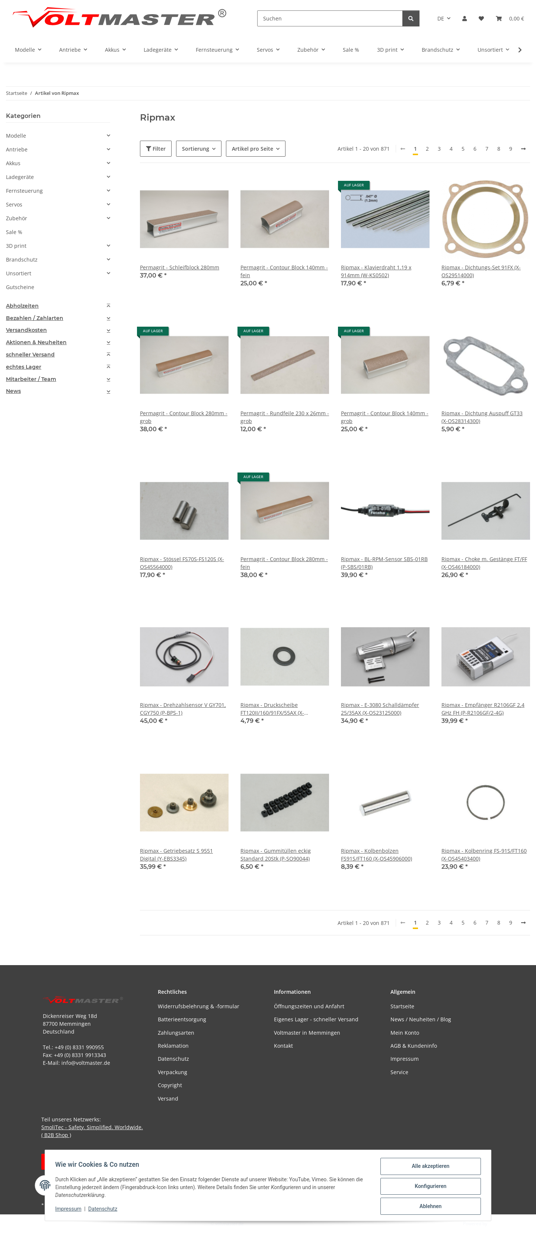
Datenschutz (104, 1210)
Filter (156, 148)
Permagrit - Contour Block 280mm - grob (183, 417)
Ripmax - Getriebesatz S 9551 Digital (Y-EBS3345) (176, 854)
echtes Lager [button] (23, 367)
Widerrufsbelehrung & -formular (198, 1006)
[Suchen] (330, 18)
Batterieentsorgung (182, 1019)
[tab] (58, 306)
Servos (14, 204)
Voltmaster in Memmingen (307, 1032)
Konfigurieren (428, 1187)
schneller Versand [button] (30, 355)
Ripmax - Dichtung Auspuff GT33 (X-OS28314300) (482, 417)
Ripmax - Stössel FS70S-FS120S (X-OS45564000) (182, 562)
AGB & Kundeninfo (413, 1045)
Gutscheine (20, 287)
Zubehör (16, 218)
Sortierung (195, 148)
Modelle (16, 135)
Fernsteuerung (24, 190)
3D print (16, 245)
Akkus (13, 163)
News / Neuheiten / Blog (420, 1019)
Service (399, 1072)
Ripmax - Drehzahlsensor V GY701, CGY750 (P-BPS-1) (183, 708)
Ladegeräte (20, 176)
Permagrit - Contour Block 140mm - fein (284, 271)
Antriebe (17, 149)
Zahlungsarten (176, 1032)
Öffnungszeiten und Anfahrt (309, 1006)
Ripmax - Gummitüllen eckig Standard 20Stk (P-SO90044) (275, 854)
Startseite (402, 1006)
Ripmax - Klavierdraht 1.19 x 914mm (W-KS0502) (376, 271)
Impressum (70, 1210)
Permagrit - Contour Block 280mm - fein (284, 562)
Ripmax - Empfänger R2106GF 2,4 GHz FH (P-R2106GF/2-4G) (482, 708)
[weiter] (523, 148)
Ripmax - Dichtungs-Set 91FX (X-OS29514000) (481, 271)
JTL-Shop (497, 1223)
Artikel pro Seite (252, 148)
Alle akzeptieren (428, 1168)
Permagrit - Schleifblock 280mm (179, 267)
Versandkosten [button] (26, 330)
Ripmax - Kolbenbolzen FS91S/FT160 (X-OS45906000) (376, 854)
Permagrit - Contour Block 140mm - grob (384, 417)
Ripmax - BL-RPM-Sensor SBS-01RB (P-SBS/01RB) (384, 562)
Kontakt (283, 1045)
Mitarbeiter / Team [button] (31, 379)
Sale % (14, 232)
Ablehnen (429, 1207)
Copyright (170, 1085)
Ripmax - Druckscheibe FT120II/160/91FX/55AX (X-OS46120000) (272, 709)
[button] (464, 18)
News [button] (13, 391)
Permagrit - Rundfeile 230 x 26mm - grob (284, 417)
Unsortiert (18, 273)
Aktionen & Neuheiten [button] (36, 342)
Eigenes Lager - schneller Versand (316, 1019)
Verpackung (172, 1072)
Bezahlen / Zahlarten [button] (34, 318)
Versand (168, 1098)
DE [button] (440, 18)
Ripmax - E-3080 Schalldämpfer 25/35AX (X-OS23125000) (380, 708)
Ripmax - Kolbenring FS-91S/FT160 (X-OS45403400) (484, 854)
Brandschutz (22, 259)
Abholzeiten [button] (22, 306)
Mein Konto (404, 1032)
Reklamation (173, 1045)
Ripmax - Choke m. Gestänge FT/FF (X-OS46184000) (484, 562)
